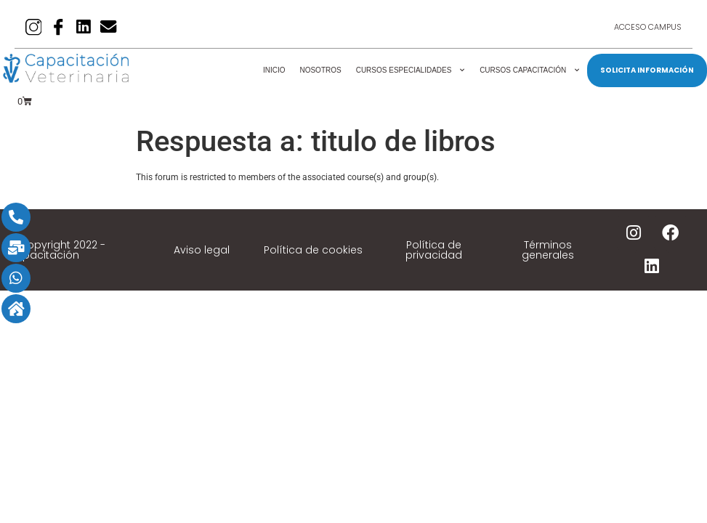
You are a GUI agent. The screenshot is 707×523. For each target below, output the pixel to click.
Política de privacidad (433, 250)
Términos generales (548, 250)
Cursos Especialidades (410, 70)
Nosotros (320, 70)
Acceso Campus (648, 27)
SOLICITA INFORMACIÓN (647, 70)
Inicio (274, 70)
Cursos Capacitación (530, 70)
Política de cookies (313, 250)
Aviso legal (202, 250)
